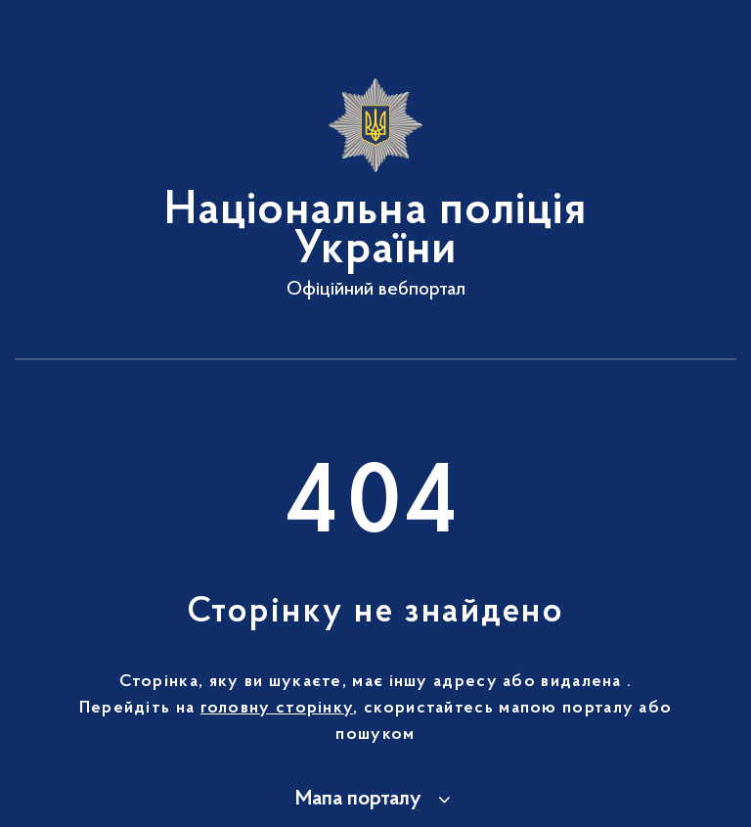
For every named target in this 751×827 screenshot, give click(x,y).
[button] (376, 799)
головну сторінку (277, 708)
